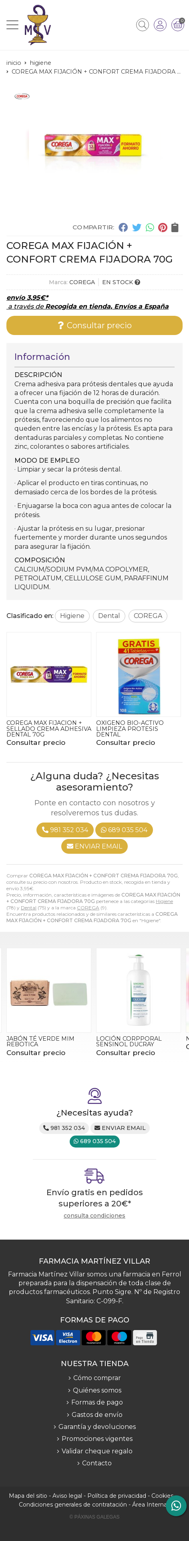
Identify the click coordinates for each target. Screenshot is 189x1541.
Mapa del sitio (28, 1495)
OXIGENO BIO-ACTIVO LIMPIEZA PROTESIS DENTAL (130, 728)
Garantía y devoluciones (97, 1427)
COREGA (88, 908)
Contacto (97, 1463)
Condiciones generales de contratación (73, 1504)
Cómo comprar (97, 1378)
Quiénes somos (97, 1390)
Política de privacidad (116, 1495)
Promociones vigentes (97, 1439)
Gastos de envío (97, 1415)
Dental (28, 908)
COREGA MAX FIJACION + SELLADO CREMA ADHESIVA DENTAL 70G (48, 728)
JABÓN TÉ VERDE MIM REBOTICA (40, 1041)
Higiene (164, 901)
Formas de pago (97, 1402)
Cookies (162, 1495)
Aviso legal (67, 1495)
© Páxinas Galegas (95, 1517)
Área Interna (149, 1504)
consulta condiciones (94, 1215)
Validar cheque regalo (97, 1451)
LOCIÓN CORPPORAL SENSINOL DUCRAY (129, 1041)
